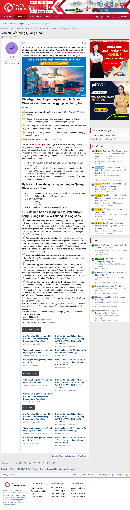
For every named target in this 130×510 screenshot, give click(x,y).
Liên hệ (75, 475)
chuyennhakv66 (29, 355)
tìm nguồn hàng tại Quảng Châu (58, 47)
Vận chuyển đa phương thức (105, 205)
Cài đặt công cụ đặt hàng (42, 306)
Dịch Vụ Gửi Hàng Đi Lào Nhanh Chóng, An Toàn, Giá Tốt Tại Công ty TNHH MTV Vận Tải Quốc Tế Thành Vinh (69, 340)
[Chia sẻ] (82, 43)
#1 (85, 43)
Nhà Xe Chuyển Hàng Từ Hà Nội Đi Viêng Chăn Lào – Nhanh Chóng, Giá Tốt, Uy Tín (70, 362)
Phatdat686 (60, 355)
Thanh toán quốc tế (78, 496)
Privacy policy (102, 475)
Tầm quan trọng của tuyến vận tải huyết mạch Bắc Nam (37, 351)
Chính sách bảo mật (58, 497)
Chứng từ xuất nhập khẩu (104, 191)
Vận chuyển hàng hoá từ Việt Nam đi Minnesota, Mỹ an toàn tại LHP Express (111, 198)
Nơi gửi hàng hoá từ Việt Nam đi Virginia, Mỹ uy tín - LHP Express (109, 226)
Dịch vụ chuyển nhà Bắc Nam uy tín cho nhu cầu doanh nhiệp (70, 351)
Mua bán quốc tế (101, 269)
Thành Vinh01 (29, 344)
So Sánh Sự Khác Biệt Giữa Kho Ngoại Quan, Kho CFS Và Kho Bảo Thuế (110, 170)
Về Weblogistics (37, 488)
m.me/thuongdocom (48, 322)
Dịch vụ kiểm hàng (35, 204)
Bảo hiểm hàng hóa (78, 493)
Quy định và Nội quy (87, 475)
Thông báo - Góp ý (57, 491)
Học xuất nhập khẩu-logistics (106, 282)
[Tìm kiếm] (113, 10)
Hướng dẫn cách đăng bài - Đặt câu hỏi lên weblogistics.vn (28, 23)
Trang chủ (7, 17)
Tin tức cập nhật (37, 496)
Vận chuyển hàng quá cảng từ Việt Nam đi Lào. (37, 361)
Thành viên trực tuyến (101, 130)
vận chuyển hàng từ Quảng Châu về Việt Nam (58, 147)
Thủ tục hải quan (101, 255)
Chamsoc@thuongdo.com (39, 320)
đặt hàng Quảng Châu (40, 298)
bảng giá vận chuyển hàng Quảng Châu (49, 174)
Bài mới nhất (97, 146)
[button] (41, 17)
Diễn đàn (21, 16)
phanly (5, 37)
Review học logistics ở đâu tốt (108, 286)
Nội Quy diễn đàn (57, 488)
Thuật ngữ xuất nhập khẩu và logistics (109, 180)
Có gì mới (34, 17)
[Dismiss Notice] (126, 23)
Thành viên (49, 17)
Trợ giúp (112, 475)
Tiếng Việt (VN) (8, 475)
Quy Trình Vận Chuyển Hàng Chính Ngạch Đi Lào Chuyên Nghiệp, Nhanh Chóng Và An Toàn (38, 338)
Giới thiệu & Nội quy (58, 494)
